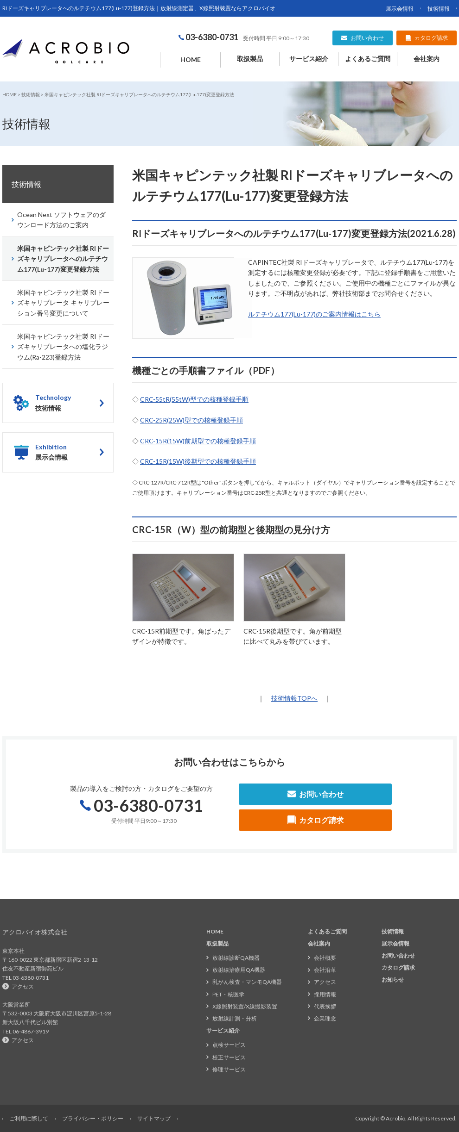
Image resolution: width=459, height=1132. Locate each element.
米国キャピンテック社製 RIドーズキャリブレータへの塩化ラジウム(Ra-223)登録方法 (63, 346)
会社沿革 (325, 969)
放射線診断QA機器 (236, 957)
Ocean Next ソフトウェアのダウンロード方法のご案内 (61, 220)
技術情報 (438, 8)
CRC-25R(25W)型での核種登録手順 (191, 420)
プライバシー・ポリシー (92, 1118)
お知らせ (393, 979)
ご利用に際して (28, 1118)
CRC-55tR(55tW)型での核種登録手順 (194, 399)
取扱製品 (250, 58)
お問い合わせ (398, 955)
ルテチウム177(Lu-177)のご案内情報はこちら (314, 314)
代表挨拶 (325, 1006)
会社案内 (427, 58)
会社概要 (325, 957)
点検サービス (229, 1044)
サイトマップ (154, 1118)
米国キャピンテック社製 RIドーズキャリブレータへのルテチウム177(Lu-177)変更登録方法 (63, 258)
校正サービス (229, 1057)
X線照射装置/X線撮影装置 (244, 1006)
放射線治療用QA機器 (238, 969)
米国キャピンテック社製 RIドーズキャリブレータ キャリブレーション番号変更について (63, 302)
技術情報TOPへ (294, 698)
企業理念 (325, 1018)
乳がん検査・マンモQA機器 (247, 981)
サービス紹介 (308, 58)
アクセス (23, 986)
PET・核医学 (228, 994)
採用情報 (325, 994)
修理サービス (229, 1069)
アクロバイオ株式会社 (34, 932)
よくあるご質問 (367, 58)
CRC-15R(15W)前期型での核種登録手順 (198, 441)
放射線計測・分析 (234, 1018)
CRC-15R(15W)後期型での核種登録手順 (198, 461)
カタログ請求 (398, 967)
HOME (190, 59)
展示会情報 (400, 8)
